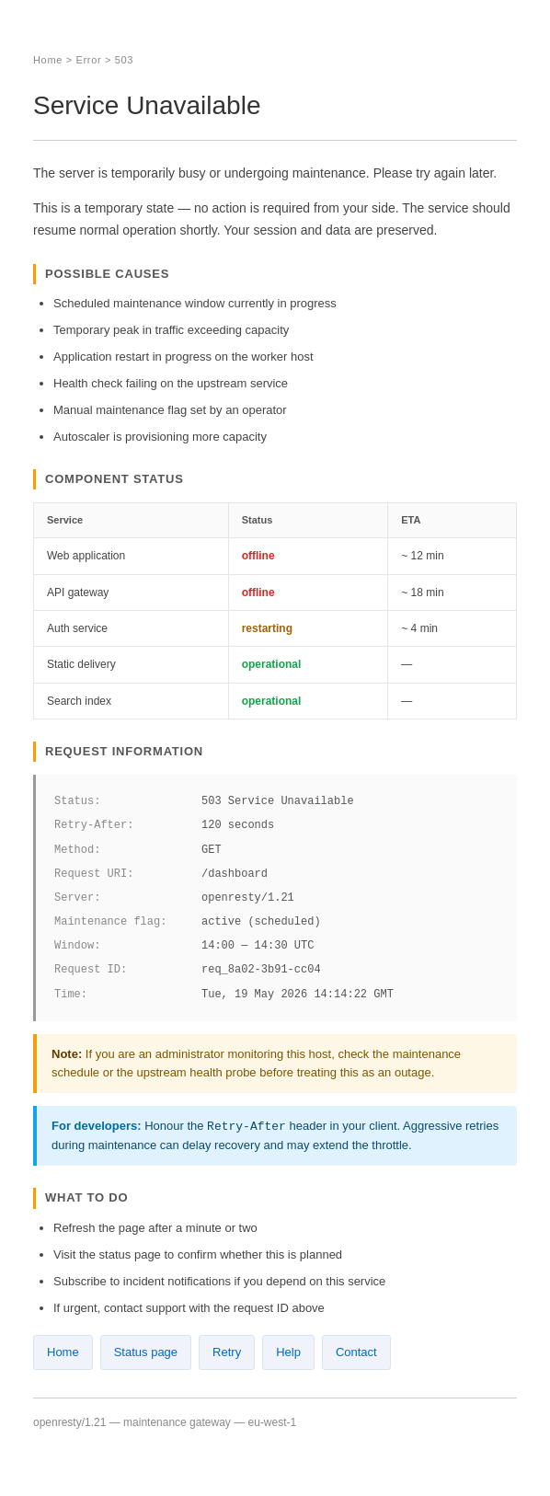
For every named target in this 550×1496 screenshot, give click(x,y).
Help (288, 1352)
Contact (356, 1352)
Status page (146, 1352)
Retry (226, 1352)
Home (48, 59)
